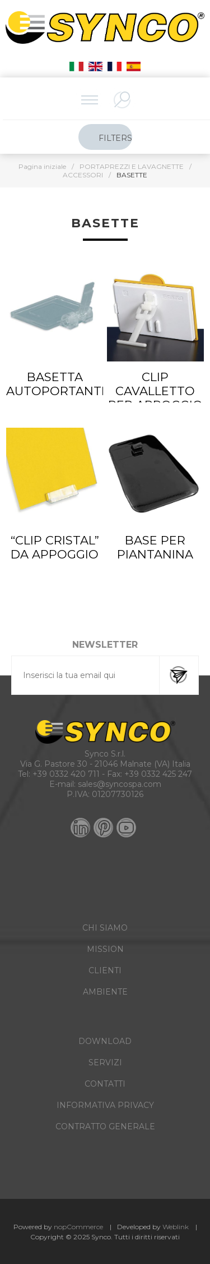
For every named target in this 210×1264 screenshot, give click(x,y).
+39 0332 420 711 (66, 774)
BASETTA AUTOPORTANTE (54, 384)
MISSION (105, 949)
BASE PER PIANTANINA (155, 547)
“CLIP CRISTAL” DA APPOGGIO (55, 547)
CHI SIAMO (105, 928)
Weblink (175, 1226)
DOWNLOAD (105, 1041)
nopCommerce (78, 1226)
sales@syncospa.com (119, 784)
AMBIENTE (105, 992)
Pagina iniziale (42, 166)
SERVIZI (105, 1062)
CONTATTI (105, 1084)
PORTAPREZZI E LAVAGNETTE (132, 166)
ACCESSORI (83, 175)
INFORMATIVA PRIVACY (105, 1105)
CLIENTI (105, 970)
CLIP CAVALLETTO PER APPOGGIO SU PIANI (155, 398)
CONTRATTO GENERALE (105, 1126)
